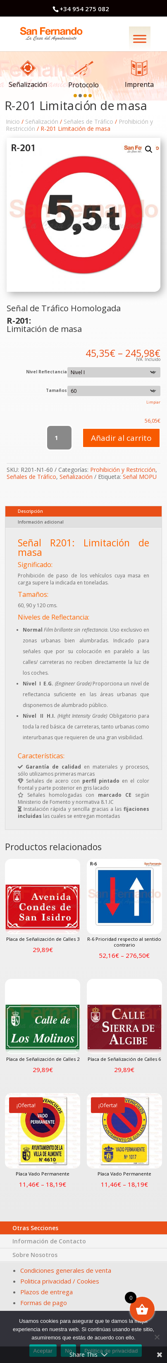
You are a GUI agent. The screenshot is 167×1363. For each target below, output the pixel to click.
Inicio (13, 121)
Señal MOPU (140, 477)
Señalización (41, 121)
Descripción (30, 511)
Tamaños (56, 390)
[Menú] (139, 39)
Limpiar (153, 402)
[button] (76, 93)
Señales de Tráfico (88, 121)
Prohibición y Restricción (122, 470)
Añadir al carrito (121, 438)
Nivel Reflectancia (46, 372)
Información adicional (41, 522)
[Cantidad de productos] (59, 438)
